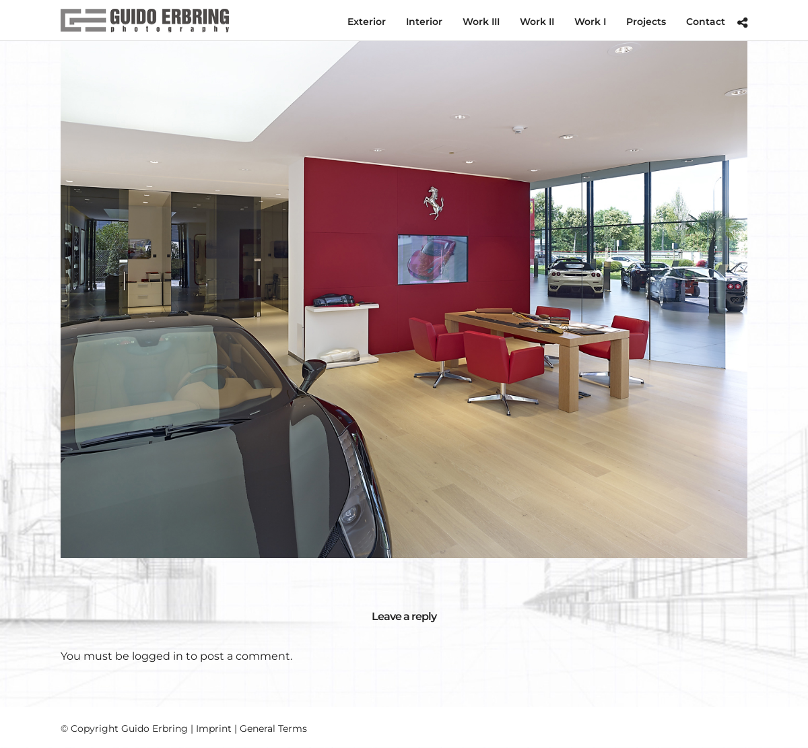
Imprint (214, 728)
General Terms (273, 728)
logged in (157, 656)
